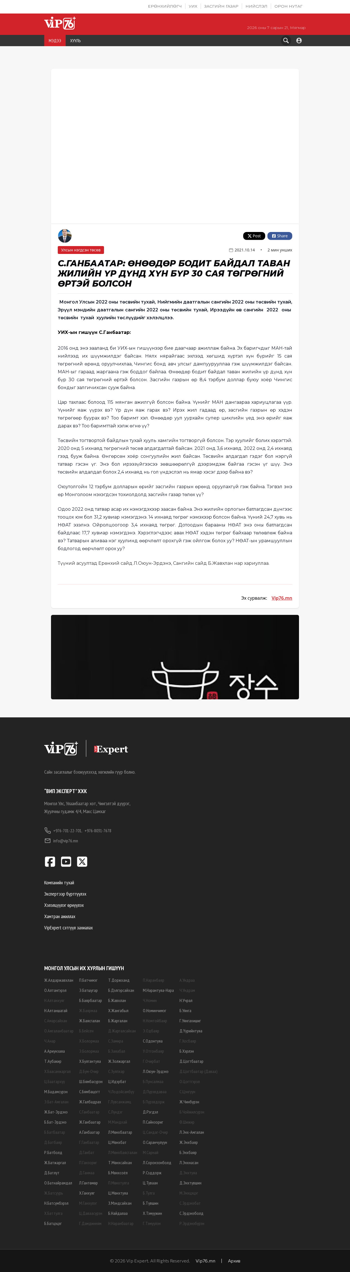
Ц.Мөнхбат (117, 1142)
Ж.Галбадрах (90, 1101)
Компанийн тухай (59, 882)
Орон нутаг (288, 6)
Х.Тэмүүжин (152, 1213)
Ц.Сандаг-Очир (155, 1132)
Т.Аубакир (52, 1061)
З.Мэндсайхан (120, 1203)
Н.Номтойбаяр (155, 1020)
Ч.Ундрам (187, 990)
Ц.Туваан (150, 1183)
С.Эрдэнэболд (191, 1213)
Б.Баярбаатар (90, 1000)
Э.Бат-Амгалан (56, 1101)
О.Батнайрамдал (58, 1183)
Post (254, 235)
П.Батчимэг (88, 980)
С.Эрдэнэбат (190, 1203)
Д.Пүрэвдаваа (155, 1091)
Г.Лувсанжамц (119, 1101)
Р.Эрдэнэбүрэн (192, 1223)
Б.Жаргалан (117, 1020)
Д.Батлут (51, 1172)
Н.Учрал (186, 1000)
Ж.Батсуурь (53, 1193)
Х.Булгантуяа (90, 1061)
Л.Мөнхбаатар (120, 1132)
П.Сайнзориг (153, 1122)
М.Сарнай (150, 1152)
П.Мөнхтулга (118, 1183)
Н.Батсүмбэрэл (56, 1203)
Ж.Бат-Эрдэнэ (56, 1112)
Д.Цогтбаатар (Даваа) (199, 1071)
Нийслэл (256, 6)
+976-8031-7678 (98, 830)
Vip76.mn (282, 598)
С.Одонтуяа (153, 1041)
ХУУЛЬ (75, 40)
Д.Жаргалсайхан (122, 1031)
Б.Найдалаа (118, 1213)
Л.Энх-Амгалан (192, 1132)
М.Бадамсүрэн (56, 1091)
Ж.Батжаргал (55, 1162)
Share (280, 235)
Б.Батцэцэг (53, 1223)
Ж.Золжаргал (119, 1061)
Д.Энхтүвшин (190, 1183)
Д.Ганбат (86, 1152)
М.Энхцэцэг (189, 1193)
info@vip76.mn (61, 840)
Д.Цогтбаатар (191, 1061)
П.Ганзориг (88, 1162)
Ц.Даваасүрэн (90, 1213)
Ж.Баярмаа (88, 1010)
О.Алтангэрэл (55, 990)
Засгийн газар (221, 6)
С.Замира (115, 1041)
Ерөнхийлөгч (165, 6)
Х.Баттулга (53, 1213)
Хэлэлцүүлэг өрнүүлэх (64, 905)
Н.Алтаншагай (55, 1010)
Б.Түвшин (150, 1203)
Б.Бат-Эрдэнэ (55, 1122)
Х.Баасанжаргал (57, 1071)
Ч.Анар (50, 1041)
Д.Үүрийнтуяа (191, 1031)
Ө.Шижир (187, 1122)
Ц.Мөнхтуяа (118, 1193)
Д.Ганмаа (86, 1172)
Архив (234, 1260)
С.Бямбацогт (89, 1091)
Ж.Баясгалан (89, 1020)
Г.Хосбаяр (188, 1041)
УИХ (193, 6)
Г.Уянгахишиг (190, 1020)
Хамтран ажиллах (59, 916)
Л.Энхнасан (189, 1162)
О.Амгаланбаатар (59, 1031)
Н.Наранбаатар (121, 1223)
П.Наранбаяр (153, 980)
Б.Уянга (185, 1010)
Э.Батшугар (88, 990)
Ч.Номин (150, 1000)
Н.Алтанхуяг (54, 1000)
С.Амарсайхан (55, 1020)
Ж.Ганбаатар (90, 1122)
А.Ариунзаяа (54, 1051)
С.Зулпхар (116, 1071)
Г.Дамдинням (90, 1223)
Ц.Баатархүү (54, 1081)
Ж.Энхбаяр (189, 1142)
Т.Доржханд (119, 980)
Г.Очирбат (151, 1061)
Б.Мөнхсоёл (118, 1172)
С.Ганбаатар (89, 1112)
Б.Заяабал (116, 1051)
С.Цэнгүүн (187, 1091)
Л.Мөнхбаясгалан (122, 1152)
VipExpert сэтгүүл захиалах (68, 927)
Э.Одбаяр (151, 1031)
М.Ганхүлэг (88, 1203)
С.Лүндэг (115, 1112)
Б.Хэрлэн (187, 1051)
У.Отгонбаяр (153, 1051)
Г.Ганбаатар (89, 1142)
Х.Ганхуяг (87, 1193)
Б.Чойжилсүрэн (192, 1112)
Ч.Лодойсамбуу (121, 1091)
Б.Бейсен (86, 1031)
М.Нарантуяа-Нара (158, 990)
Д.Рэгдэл (150, 1112)
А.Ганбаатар (89, 1132)
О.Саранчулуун (155, 1142)
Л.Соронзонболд (157, 1162)
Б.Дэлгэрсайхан (121, 990)
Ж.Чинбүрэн (189, 1101)
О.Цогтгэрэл (190, 1081)
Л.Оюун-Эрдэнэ (156, 1071)
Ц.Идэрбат (117, 1081)
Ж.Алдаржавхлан (58, 980)
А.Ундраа (187, 980)
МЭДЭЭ (55, 40)
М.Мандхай (117, 1122)
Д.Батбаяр (53, 1142)
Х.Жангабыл (118, 1010)
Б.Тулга (149, 1193)
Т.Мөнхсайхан (120, 1162)
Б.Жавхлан (117, 1000)
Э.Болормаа (89, 1051)
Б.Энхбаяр (188, 1152)
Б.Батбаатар (54, 1132)
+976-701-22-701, (63, 830)
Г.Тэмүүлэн (152, 1223)
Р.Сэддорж (152, 1172)
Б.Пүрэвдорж (154, 1101)
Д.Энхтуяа (188, 1172)
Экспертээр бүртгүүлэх (65, 894)
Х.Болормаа (89, 1041)
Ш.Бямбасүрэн (91, 1081)
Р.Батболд (53, 1152)
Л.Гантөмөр (88, 1183)
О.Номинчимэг (154, 1010)
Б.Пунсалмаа (153, 1081)
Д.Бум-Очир (89, 1071)
